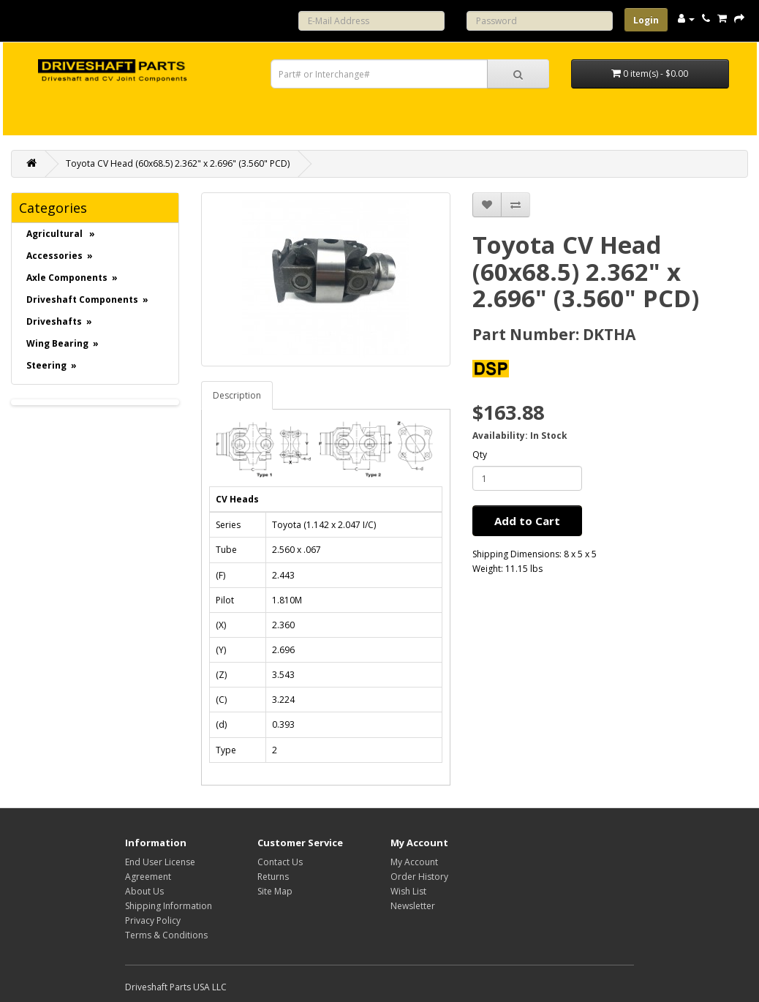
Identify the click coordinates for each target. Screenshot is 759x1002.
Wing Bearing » (62, 343)
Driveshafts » (59, 321)
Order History (419, 876)
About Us (144, 891)
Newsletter (412, 906)
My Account (414, 862)
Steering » (51, 365)
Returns (273, 876)
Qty (479, 454)
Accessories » (59, 255)
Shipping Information (168, 906)
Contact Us (280, 862)
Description (237, 395)
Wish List (408, 891)
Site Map (274, 891)
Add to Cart (527, 520)
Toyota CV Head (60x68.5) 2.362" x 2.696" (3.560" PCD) (178, 163)
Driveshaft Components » (87, 299)
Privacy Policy (153, 920)
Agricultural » (60, 233)
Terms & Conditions (166, 935)
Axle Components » (72, 277)
